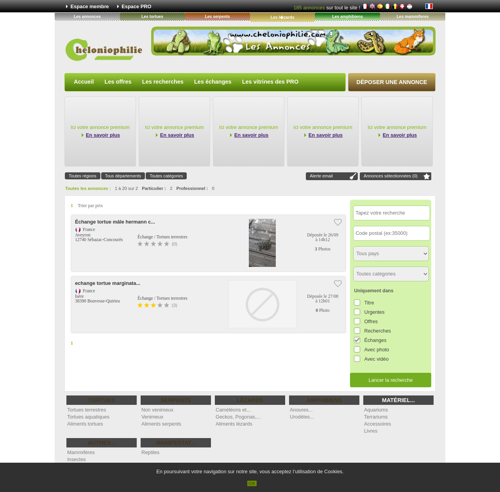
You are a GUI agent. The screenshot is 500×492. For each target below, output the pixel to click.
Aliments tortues (85, 424)
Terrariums (376, 417)
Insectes (76, 459)
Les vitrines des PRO (270, 82)
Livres (370, 431)
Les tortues (152, 16)
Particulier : (154, 188)
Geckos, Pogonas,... (238, 417)
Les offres (118, 82)
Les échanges (213, 82)
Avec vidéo (376, 359)
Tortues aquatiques (88, 417)
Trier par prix (90, 205)
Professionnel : (192, 188)
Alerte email (321, 176)
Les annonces (87, 16)
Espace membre (90, 6)
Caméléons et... (233, 410)
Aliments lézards (234, 424)
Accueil (84, 82)
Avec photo (376, 349)
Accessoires (377, 424)
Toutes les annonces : (88, 188)
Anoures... (301, 410)
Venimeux (152, 417)
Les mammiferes (412, 16)
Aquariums (376, 410)
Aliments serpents (161, 424)
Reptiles (150, 452)
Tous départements (123, 176)
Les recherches (163, 82)
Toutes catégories (166, 176)
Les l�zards (283, 17)
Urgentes (374, 312)
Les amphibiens (347, 16)
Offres (371, 321)
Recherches (377, 331)
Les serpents (217, 16)
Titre (369, 303)
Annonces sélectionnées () (391, 176)
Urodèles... (302, 417)
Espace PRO (136, 6)
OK (252, 483)
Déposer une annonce (392, 82)
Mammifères (81, 452)
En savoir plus (103, 135)
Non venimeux (157, 410)
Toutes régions (82, 176)
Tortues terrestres (86, 410)
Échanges (375, 340)
